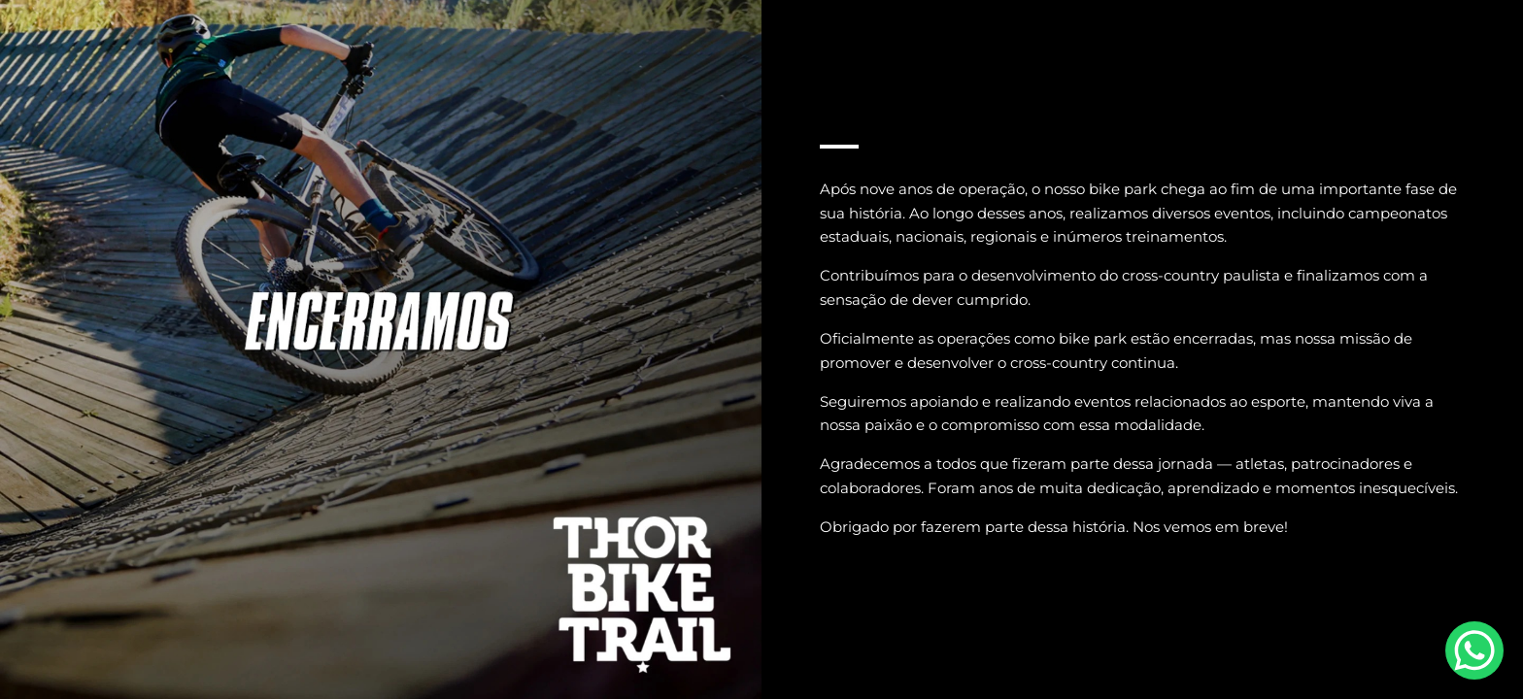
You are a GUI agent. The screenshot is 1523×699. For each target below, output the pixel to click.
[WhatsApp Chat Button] (1474, 650)
